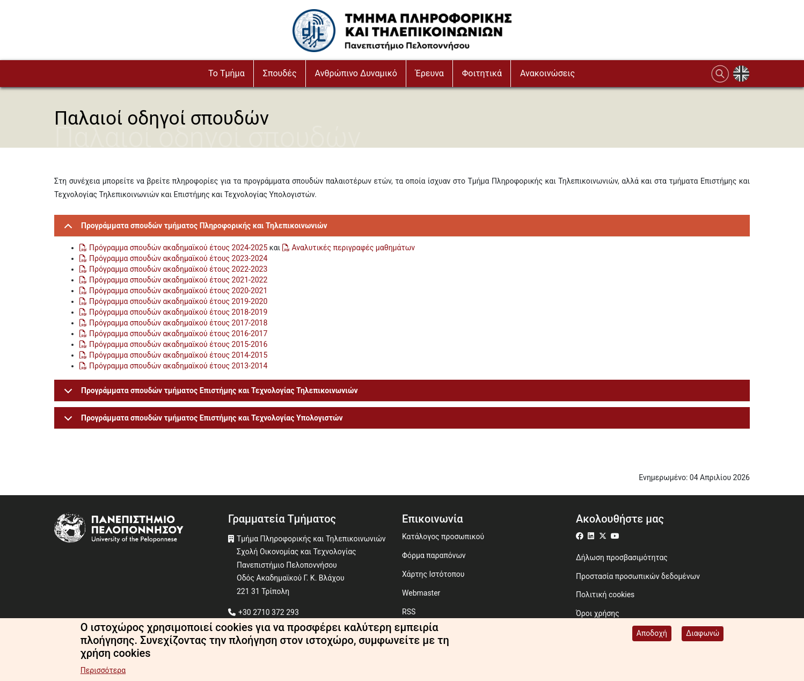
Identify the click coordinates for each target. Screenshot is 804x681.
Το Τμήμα (226, 73)
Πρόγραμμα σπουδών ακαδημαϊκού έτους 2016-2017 (178, 333)
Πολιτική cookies (605, 594)
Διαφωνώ (702, 635)
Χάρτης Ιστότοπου (433, 574)
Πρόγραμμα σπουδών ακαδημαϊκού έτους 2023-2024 (178, 258)
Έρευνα (429, 73)
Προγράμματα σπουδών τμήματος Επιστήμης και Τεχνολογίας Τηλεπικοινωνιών (209, 394)
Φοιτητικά (482, 73)
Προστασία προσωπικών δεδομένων (638, 576)
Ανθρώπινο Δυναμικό (356, 73)
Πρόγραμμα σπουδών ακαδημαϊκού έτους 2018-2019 (178, 312)
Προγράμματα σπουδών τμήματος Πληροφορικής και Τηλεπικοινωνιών (193, 229)
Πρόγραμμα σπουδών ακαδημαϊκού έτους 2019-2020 (178, 301)
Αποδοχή (652, 635)
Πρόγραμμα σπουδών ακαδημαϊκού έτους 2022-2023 (178, 269)
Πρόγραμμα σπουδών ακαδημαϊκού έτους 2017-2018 (178, 322)
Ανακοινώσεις (547, 73)
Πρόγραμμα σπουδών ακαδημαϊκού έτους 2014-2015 (178, 355)
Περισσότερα (103, 672)
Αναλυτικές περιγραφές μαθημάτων (353, 247)
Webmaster (421, 593)
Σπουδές (280, 73)
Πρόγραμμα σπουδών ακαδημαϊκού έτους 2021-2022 (178, 280)
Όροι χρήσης (597, 613)
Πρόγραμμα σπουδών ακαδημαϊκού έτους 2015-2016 (178, 344)
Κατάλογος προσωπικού (443, 536)
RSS (408, 611)
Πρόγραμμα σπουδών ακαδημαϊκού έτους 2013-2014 (178, 365)
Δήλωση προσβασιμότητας (622, 557)
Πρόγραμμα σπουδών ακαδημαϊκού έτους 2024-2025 (178, 247)
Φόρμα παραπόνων (434, 555)
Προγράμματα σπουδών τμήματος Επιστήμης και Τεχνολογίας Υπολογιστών (201, 421)
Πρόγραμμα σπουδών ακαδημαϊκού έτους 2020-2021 (178, 290)
